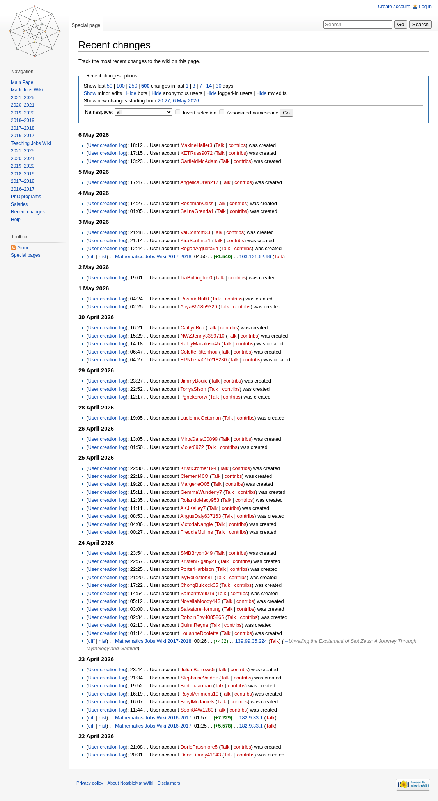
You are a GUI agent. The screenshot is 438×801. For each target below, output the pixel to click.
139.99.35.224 (251, 641)
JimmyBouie (194, 381)
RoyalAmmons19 (199, 694)
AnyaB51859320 (198, 306)
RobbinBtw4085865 (202, 617)
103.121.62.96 (255, 256)
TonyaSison (193, 389)
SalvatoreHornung (201, 609)
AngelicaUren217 (199, 182)
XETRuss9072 (197, 153)
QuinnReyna (194, 625)
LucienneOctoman (201, 418)
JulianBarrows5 (198, 669)
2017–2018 (22, 128)
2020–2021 (22, 105)
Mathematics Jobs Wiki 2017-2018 (153, 256)
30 (218, 86)
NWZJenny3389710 (203, 336)
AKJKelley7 (193, 508)
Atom (22, 247)
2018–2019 (22, 120)
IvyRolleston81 (197, 577)
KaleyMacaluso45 (200, 344)
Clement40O (195, 476)
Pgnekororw (194, 397)
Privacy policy (89, 783)
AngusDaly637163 (200, 516)
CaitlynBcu (192, 328)
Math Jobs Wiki (27, 90)
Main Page (22, 82)
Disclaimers (169, 783)
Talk (219, 145)
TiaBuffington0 (196, 278)
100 (121, 86)
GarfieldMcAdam (199, 161)
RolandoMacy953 (200, 500)
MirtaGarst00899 (199, 439)
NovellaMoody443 (200, 601)
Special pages (25, 255)
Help (16, 219)
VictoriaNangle (197, 524)
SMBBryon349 (197, 553)
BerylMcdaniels (198, 701)
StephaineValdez (199, 678)
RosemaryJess (197, 203)
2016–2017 (22, 135)
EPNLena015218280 (204, 360)
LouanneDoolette (199, 633)
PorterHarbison (197, 569)
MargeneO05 (195, 484)
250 (133, 86)
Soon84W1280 (197, 710)
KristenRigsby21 (199, 561)
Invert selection (199, 113)
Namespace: (99, 112)
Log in (425, 6)
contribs (237, 145)
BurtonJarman (196, 685)
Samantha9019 (198, 593)
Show (90, 93)
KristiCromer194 (198, 468)
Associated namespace (252, 113)
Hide (131, 93)
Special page (85, 25)
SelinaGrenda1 (197, 211)
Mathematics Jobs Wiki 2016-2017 (153, 718)
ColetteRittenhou (199, 352)
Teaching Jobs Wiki (31, 143)
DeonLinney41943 (201, 755)
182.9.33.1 (251, 718)
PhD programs (26, 196)
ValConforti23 (196, 232)
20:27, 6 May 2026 (178, 101)
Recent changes (28, 212)
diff (91, 256)
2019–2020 (22, 113)
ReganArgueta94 (199, 248)
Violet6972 (192, 447)
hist (102, 256)
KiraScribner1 (196, 240)
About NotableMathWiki (130, 783)
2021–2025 (22, 97)
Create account (394, 6)
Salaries (19, 204)
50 (109, 86)
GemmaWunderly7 (201, 492)
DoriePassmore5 (199, 747)
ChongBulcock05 (199, 585)
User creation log (107, 145)
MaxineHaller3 (197, 145)
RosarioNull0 (195, 299)
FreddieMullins (197, 532)
